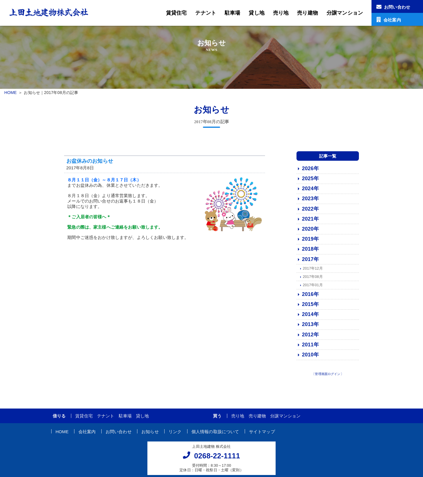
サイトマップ (262, 434)
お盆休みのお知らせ (89, 164)
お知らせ (150, 434)
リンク (175, 434)
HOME (10, 92)
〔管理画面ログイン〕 (328, 377)
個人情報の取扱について (215, 434)
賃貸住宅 (176, 13)
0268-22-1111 (217, 459)
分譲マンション (345, 13)
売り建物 (307, 13)
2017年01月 (313, 288)
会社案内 (87, 434)
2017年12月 (313, 271)
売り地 (280, 13)
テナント (205, 13)
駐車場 (232, 13)
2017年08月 (313, 280)
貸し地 (256, 13)
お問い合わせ (119, 434)
